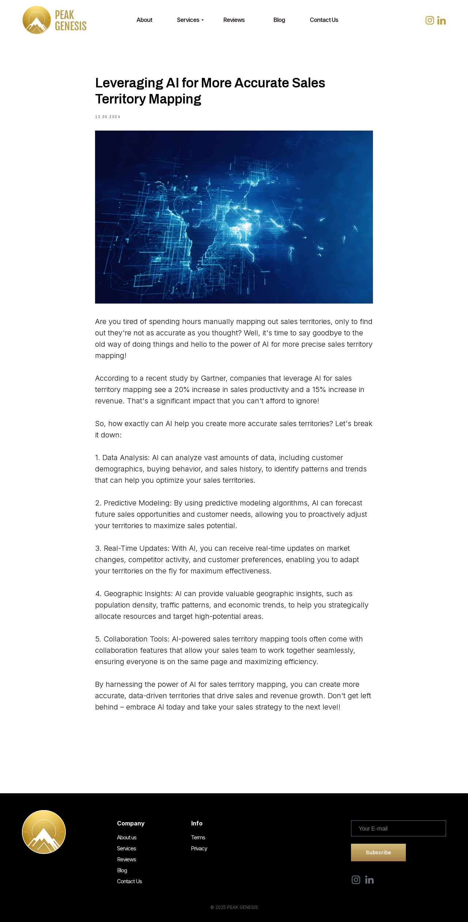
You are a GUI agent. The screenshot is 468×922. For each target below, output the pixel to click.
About (144, 19)
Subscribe (378, 852)
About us (126, 837)
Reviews (234, 19)
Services (188, 19)
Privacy (199, 848)
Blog (279, 19)
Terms (198, 837)
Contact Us (324, 19)
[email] (398, 828)
